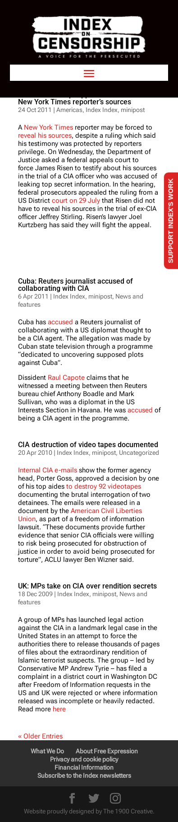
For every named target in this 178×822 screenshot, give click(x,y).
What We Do (47, 751)
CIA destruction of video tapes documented (88, 444)
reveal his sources (45, 135)
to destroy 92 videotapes (103, 486)
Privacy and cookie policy (84, 759)
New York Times (48, 127)
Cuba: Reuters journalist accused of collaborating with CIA (75, 285)
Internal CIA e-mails (47, 470)
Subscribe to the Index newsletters (84, 775)
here (58, 709)
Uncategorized (139, 452)
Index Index (69, 296)
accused (60, 322)
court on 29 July (76, 200)
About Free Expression (107, 751)
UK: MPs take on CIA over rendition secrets (87, 586)
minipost (100, 296)
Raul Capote (66, 378)
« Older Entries (40, 736)
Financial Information (84, 767)
